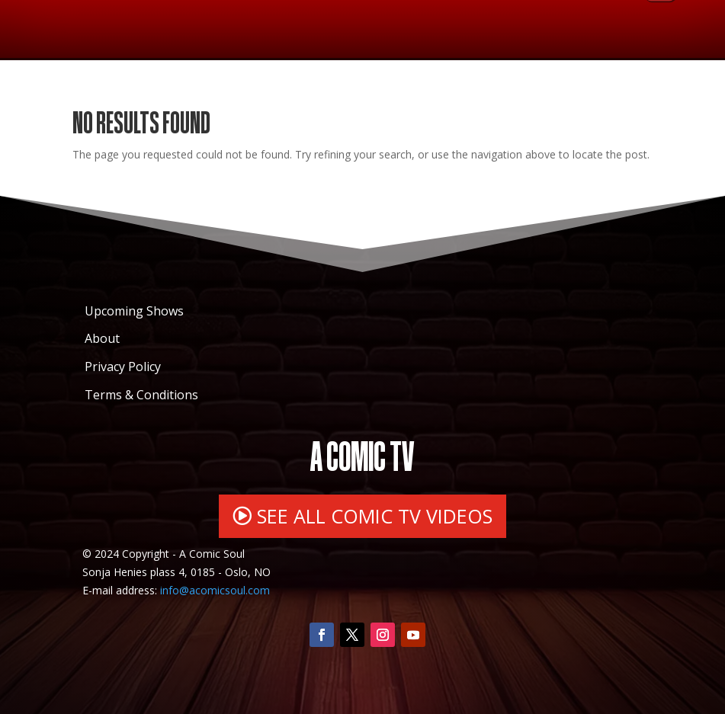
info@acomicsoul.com (215, 590)
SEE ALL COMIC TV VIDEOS (374, 516)
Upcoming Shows (134, 311)
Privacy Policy (123, 366)
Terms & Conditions (141, 394)
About (102, 338)
